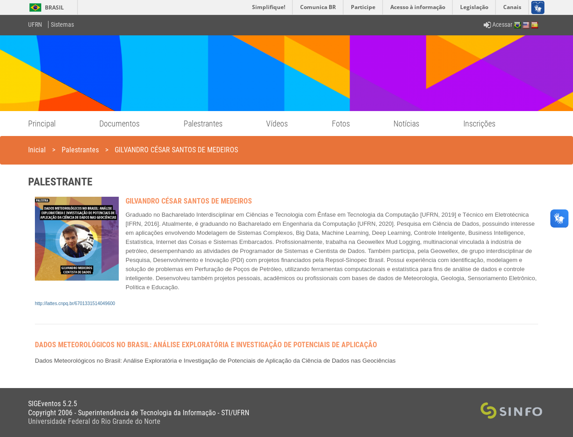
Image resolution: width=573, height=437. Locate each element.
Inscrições (479, 123)
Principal (42, 123)
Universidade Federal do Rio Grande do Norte (94, 421)
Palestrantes (203, 123)
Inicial (37, 150)
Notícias (406, 123)
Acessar (498, 24)
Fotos (341, 123)
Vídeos (277, 123)
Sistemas (62, 24)
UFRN (35, 24)
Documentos (119, 123)
